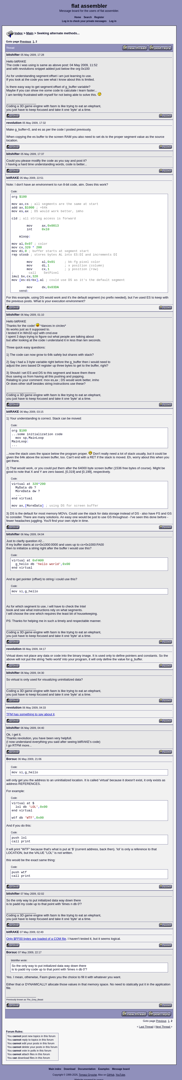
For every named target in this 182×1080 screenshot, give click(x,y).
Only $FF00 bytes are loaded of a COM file (36, 939)
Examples (103, 1069)
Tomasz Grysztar (88, 1074)
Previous (25, 41)
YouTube (120, 1074)
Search (88, 17)
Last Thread (146, 1026)
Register (99, 17)
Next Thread (163, 1026)
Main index (55, 1069)
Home (77, 17)
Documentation (87, 1069)
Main (30, 33)
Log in (112, 21)
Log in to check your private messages (84, 21)
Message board (121, 1069)
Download (69, 1069)
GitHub (110, 1074)
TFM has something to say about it (30, 714)
